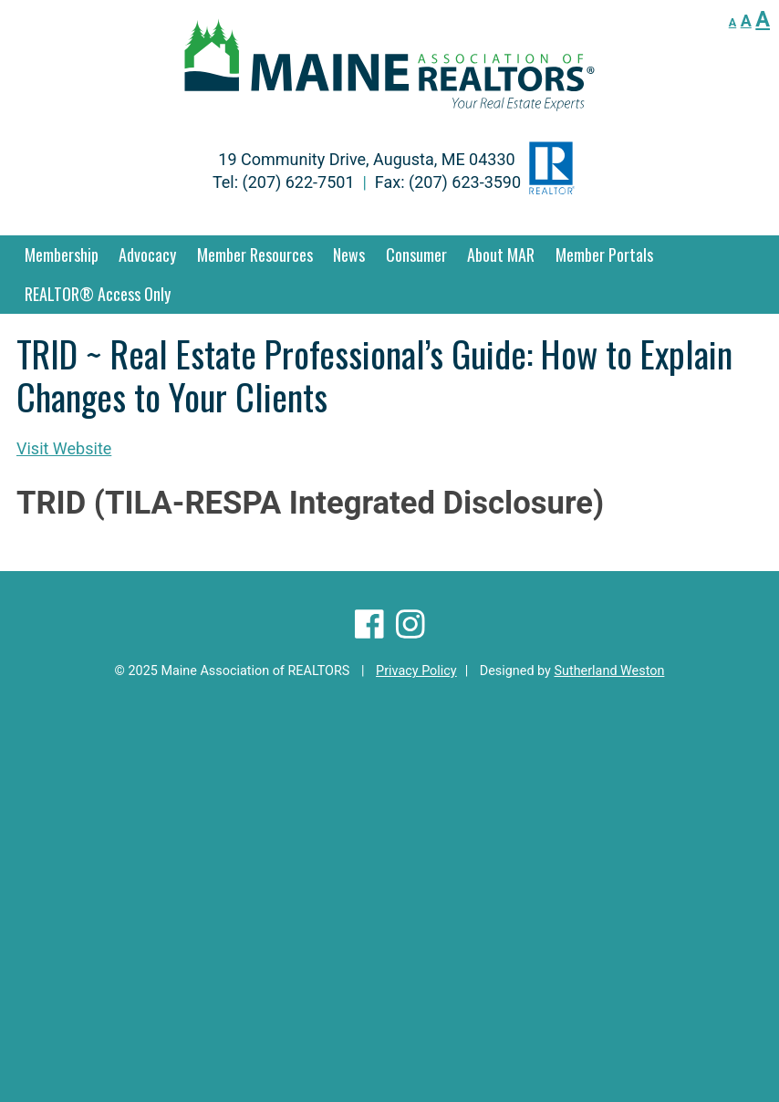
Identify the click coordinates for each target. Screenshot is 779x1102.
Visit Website (63, 448)
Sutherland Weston (609, 671)
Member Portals (604, 254)
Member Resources (255, 254)
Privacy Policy (416, 671)
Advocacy (147, 254)
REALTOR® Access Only (98, 294)
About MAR (501, 254)
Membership (62, 254)
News (349, 254)
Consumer (416, 254)
